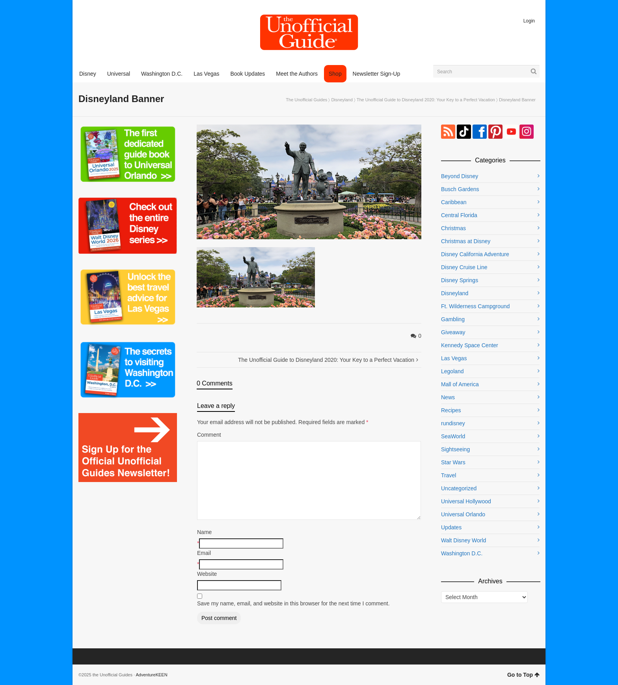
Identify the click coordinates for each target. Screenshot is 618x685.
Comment (209, 435)
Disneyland (341, 99)
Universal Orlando (463, 514)
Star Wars (453, 462)
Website (207, 574)
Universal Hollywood (466, 501)
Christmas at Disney (465, 241)
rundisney (453, 423)
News (448, 397)
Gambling (453, 319)
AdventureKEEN (152, 674)
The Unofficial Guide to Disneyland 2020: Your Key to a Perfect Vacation (426, 99)
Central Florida (459, 215)
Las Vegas (454, 358)
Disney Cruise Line (464, 267)
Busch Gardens (460, 189)
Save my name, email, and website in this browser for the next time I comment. (293, 603)
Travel (448, 475)
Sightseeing (455, 449)
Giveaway (453, 332)
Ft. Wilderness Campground (475, 306)
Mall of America (460, 384)
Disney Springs (459, 280)
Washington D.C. (461, 553)
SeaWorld (453, 436)
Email (204, 553)
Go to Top (523, 675)
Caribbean (454, 202)
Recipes (451, 410)
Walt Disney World (463, 540)
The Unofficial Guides (306, 99)
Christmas (453, 228)
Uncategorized (459, 488)
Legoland (452, 371)
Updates (451, 527)
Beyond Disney (459, 176)
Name (204, 532)
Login (529, 21)
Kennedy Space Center (469, 345)
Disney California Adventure (475, 254)
